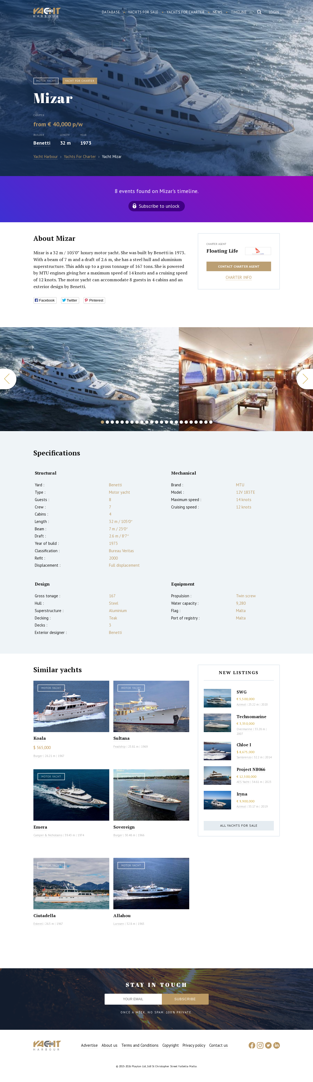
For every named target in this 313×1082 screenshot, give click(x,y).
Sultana (121, 738)
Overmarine (245, 729)
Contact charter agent (239, 266)
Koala (39, 738)
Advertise (89, 1045)
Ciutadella (44, 916)
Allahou (122, 916)
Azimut (241, 704)
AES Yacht (243, 782)
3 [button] (112, 422)
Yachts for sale (143, 12)
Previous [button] (8, 379)
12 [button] (156, 422)
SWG (241, 692)
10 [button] (146, 422)
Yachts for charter (186, 12)
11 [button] (151, 422)
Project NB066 (251, 769)
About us (109, 1045)
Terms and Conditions (140, 1045)
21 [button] (201, 422)
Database (111, 12)
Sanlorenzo (244, 757)
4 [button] (117, 422)
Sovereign (124, 827)
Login (274, 12)
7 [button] (132, 422)
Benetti (41, 143)
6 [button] (127, 422)
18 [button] (186, 422)
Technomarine (251, 716)
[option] (89, 379)
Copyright (170, 1045)
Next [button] (305, 379)
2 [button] (107, 422)
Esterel (38, 924)
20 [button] (196, 422)
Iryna (242, 794)
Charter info (239, 277)
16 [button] (176, 422)
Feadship (119, 746)
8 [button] (137, 422)
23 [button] (211, 422)
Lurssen (118, 924)
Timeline (239, 12)
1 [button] (102, 422)
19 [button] (191, 422)
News (218, 12)
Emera (40, 827)
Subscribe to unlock (159, 206)
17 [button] (181, 422)
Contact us (218, 1045)
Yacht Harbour (47, 13)
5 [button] (122, 422)
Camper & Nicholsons (47, 835)
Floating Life (222, 250)
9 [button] (141, 422)
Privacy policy (194, 1045)
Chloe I (244, 744)
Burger (37, 756)
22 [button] (206, 422)
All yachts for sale (238, 825)
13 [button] (161, 422)
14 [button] (166, 422)
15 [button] (171, 422)
